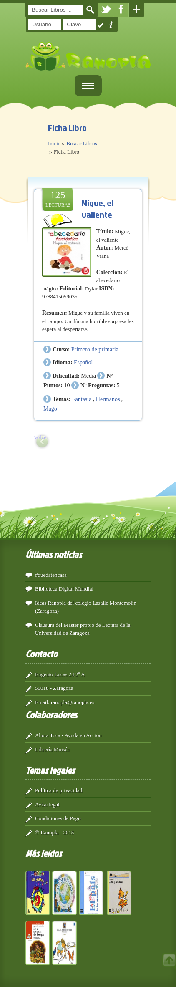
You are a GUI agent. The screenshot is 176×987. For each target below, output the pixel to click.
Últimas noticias (53, 554)
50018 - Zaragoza (54, 688)
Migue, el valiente (97, 208)
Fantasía (82, 399)
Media (88, 375)
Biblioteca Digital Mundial (64, 589)
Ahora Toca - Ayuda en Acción (68, 735)
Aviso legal (47, 804)
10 (67, 385)
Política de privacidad (58, 790)
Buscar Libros (81, 143)
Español (83, 362)
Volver (41, 437)
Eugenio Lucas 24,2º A (60, 674)
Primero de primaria (94, 349)
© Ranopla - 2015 (54, 832)
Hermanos (108, 399)
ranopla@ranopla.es (72, 702)
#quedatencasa (51, 575)
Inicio (54, 143)
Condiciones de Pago (58, 818)
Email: (42, 702)
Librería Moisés (52, 749)
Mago (50, 408)
